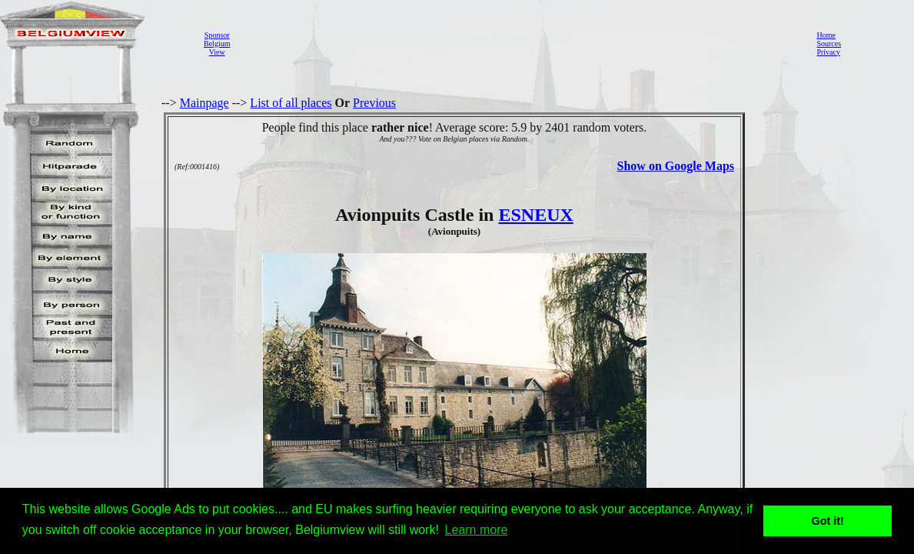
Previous (374, 102)
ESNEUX (535, 215)
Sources (828, 43)
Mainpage (204, 102)
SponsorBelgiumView (217, 43)
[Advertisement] (519, 43)
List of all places (290, 102)
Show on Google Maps (675, 165)
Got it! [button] (828, 521)
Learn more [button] (476, 529)
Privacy (828, 52)
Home (825, 35)
